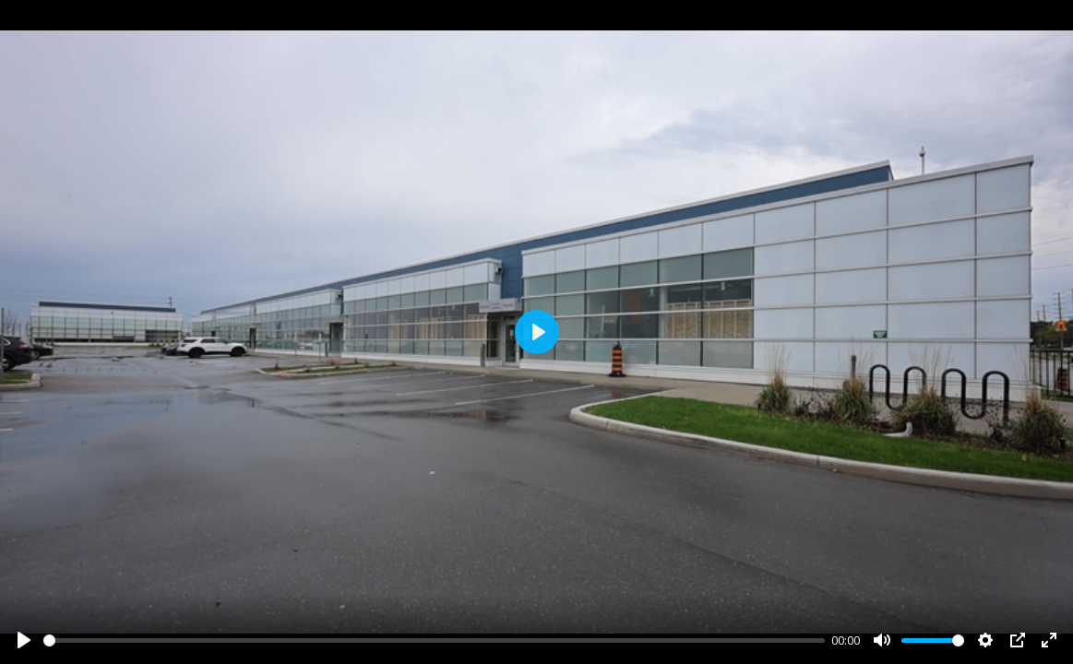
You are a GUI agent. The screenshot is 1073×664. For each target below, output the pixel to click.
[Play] (24, 640)
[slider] (434, 640)
